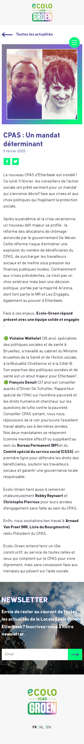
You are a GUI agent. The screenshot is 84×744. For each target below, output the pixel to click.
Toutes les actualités (27, 34)
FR (35, 727)
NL (42, 727)
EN (49, 727)
